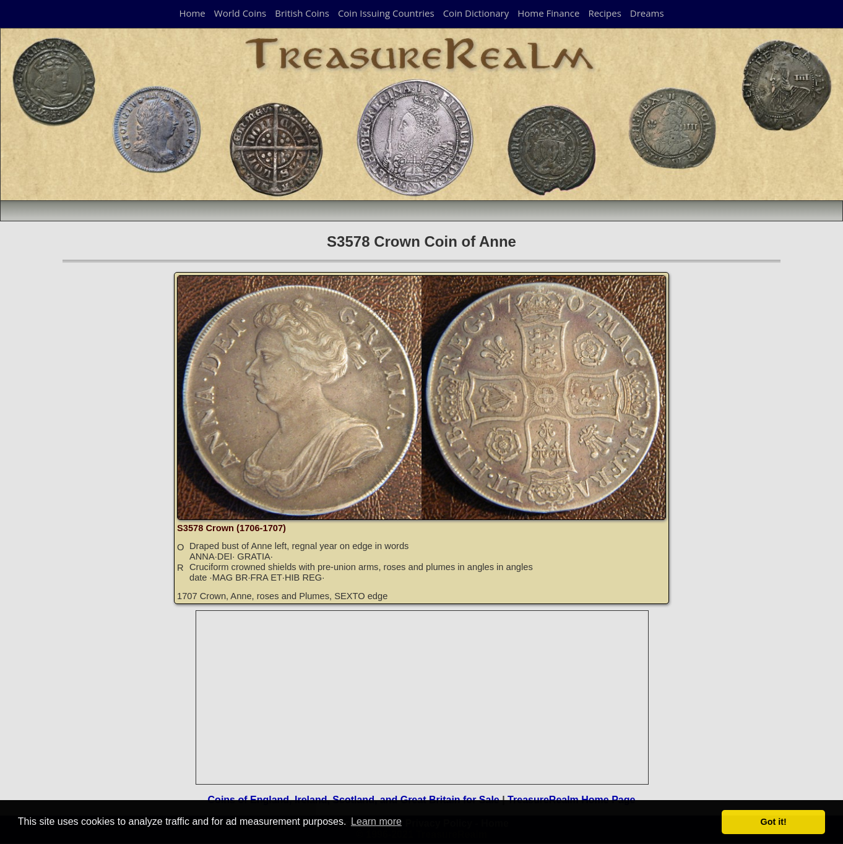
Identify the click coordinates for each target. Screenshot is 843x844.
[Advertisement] (422, 697)
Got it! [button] (774, 822)
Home (192, 13)
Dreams (647, 13)
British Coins (302, 13)
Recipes (604, 13)
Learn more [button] (376, 821)
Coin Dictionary (476, 13)
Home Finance (548, 13)
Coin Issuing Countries (386, 13)
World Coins (240, 13)
